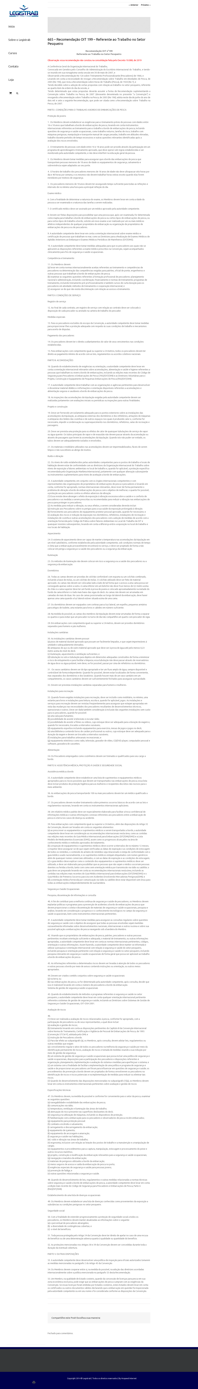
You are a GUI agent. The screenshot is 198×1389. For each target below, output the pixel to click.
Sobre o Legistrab (19, 39)
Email (144, 1318)
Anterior (134, 5)
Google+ (40, 1382)
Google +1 (136, 1318)
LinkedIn (129, 1318)
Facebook (116, 1318)
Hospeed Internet (129, 1378)
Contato (13, 66)
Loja (11, 79)
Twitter (123, 1318)
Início (11, 26)
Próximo (145, 5)
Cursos (12, 53)
